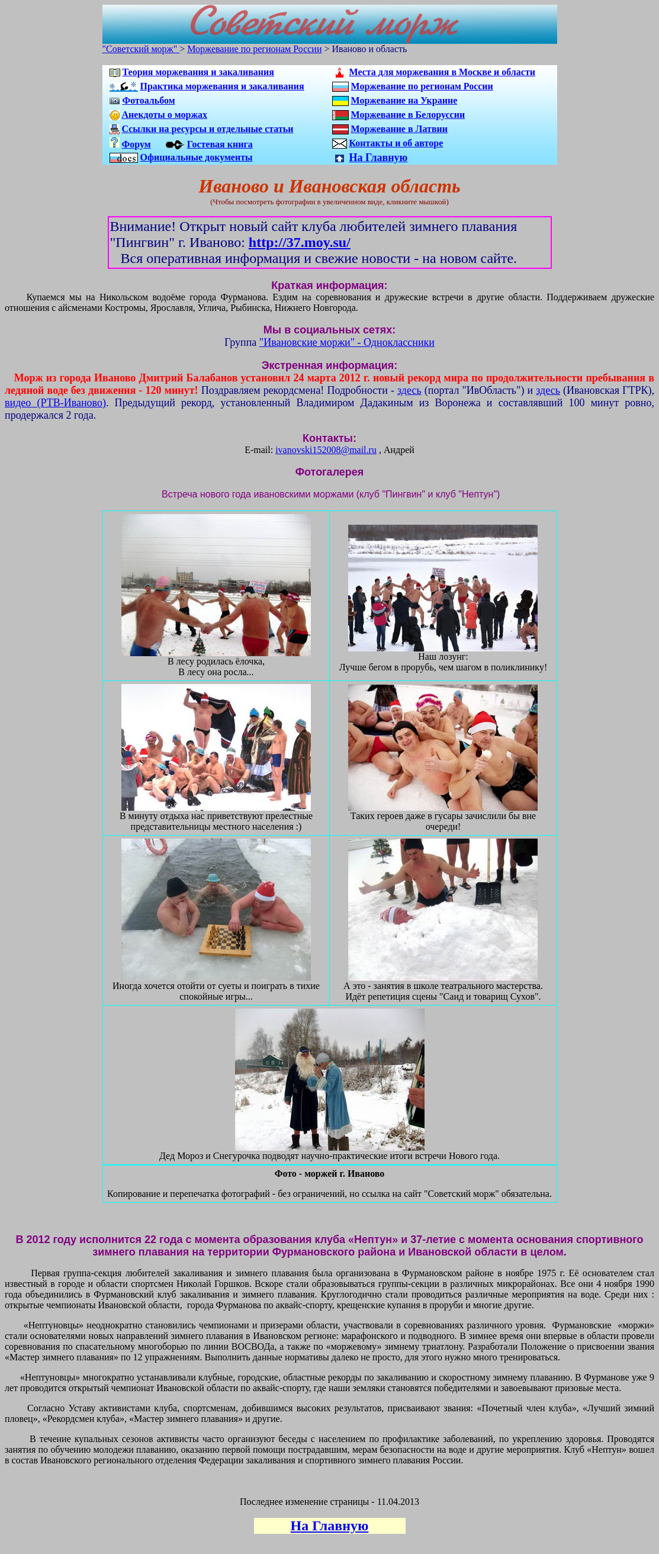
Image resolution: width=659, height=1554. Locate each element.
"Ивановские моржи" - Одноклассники (347, 342)
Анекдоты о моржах (165, 115)
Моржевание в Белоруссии (408, 115)
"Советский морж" (141, 49)
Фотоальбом (149, 100)
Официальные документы (196, 157)
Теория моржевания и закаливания (198, 72)
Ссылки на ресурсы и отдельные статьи (208, 129)
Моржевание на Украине (404, 100)
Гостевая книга (220, 144)
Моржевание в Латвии (399, 129)
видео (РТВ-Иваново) (55, 403)
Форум (136, 144)
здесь (409, 390)
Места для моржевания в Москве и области (442, 72)
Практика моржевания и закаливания (222, 86)
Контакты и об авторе (396, 143)
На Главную (378, 157)
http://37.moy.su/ (300, 242)
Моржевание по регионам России (254, 49)
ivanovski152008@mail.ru (326, 450)
